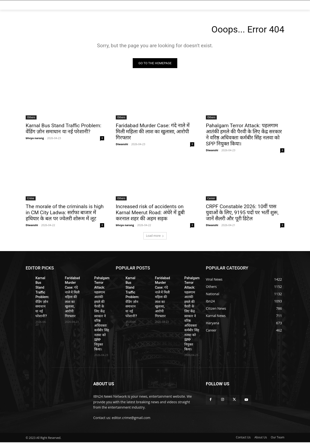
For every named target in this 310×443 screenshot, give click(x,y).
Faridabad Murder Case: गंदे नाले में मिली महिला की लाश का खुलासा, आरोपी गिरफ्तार (153, 132)
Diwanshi (122, 145)
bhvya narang (35, 139)
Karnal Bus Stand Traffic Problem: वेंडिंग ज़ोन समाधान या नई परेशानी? (63, 129)
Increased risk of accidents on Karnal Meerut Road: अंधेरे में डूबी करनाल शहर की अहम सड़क (150, 213)
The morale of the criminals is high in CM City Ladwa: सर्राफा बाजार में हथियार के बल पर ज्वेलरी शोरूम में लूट (65, 213)
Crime (30, 199)
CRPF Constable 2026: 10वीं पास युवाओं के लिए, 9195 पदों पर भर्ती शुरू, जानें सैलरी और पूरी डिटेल (242, 213)
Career (211, 199)
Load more (155, 236)
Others (31, 118)
